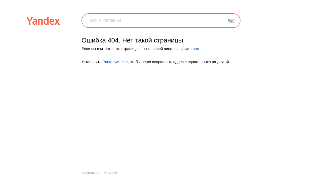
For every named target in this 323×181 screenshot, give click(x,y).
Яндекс (112, 173)
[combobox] (161, 20)
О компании (90, 173)
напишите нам (186, 49)
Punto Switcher (115, 62)
